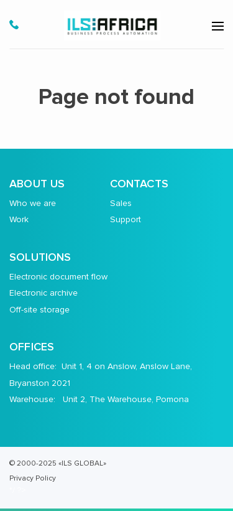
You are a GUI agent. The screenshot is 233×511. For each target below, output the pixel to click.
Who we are (32, 203)
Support (125, 219)
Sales (121, 203)
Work (19, 219)
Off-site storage (39, 309)
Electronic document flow (58, 276)
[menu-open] (218, 26)
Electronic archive (43, 293)
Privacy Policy (32, 478)
